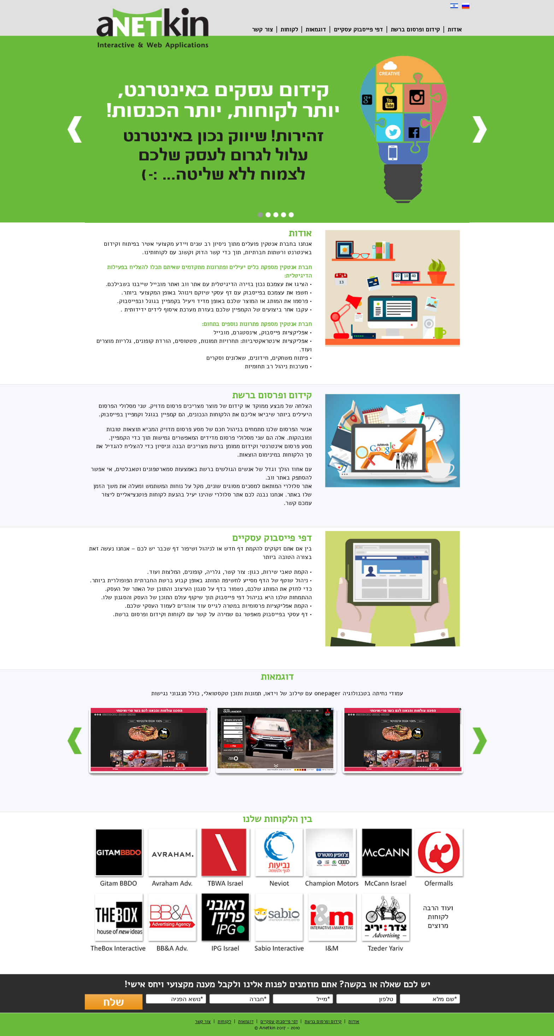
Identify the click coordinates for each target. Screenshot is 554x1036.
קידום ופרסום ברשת (415, 29)
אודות (454, 29)
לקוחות (289, 29)
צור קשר (262, 29)
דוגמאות (316, 29)
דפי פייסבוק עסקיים (358, 29)
